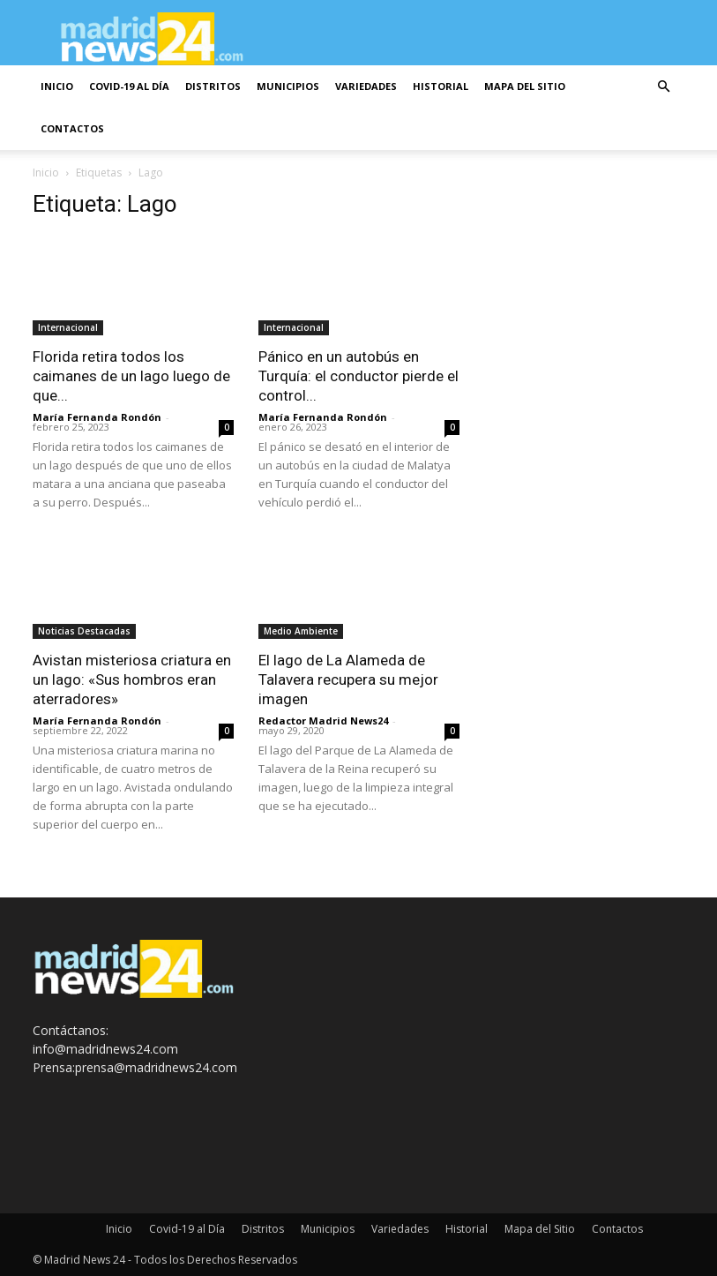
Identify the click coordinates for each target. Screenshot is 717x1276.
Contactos (72, 128)
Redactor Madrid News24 (323, 720)
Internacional (68, 327)
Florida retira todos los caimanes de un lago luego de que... (131, 376)
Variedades (366, 86)
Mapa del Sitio (524, 86)
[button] (664, 87)
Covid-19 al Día (129, 86)
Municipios (288, 86)
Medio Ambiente (301, 631)
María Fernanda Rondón (97, 417)
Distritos (213, 86)
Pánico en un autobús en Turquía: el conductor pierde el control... (358, 376)
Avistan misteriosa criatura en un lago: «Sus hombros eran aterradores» (132, 679)
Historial (440, 86)
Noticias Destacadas (84, 631)
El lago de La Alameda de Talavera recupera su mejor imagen (348, 679)
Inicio (57, 86)
